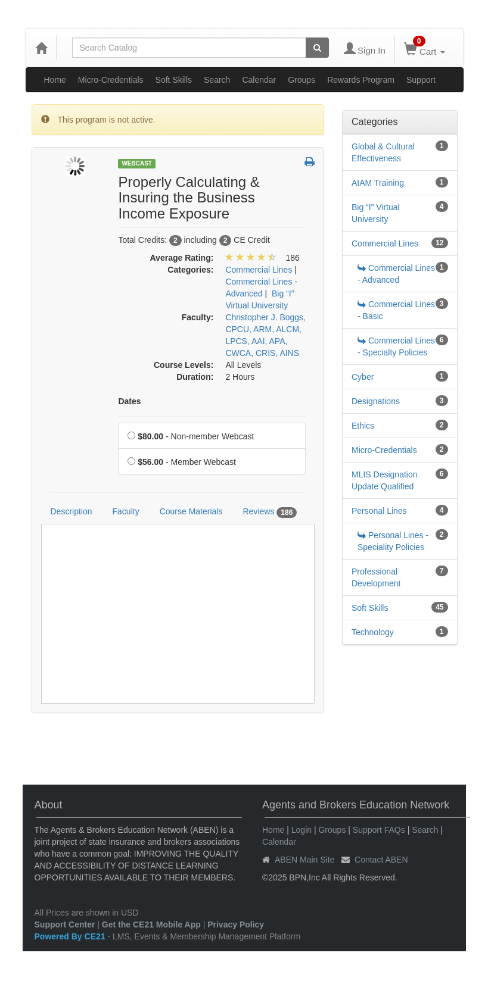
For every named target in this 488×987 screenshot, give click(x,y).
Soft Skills (174, 80)
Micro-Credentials (111, 80)
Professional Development (376, 577)
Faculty (126, 511)
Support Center (65, 924)
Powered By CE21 (71, 936)
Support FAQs (379, 830)
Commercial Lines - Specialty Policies (396, 346)
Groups (301, 80)
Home (55, 80)
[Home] (41, 48)
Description (71, 511)
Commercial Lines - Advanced (396, 274)
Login (301, 830)
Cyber (363, 377)
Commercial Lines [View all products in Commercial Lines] (258, 269)
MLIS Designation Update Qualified (385, 480)
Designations (376, 401)
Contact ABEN (381, 859)
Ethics (363, 425)
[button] (309, 162)
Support (421, 80)
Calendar (259, 80)
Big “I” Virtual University (376, 213)
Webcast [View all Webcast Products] (137, 163)
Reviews (270, 512)
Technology (373, 632)
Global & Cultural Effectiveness (383, 152)
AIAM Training (378, 183)
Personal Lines (379, 511)
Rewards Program (360, 80)
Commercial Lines (385, 243)
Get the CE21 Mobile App (151, 924)
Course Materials (191, 511)
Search (217, 80)
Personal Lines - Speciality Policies (393, 541)
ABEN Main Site (304, 859)
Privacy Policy (235, 924)
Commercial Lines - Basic (396, 310)
